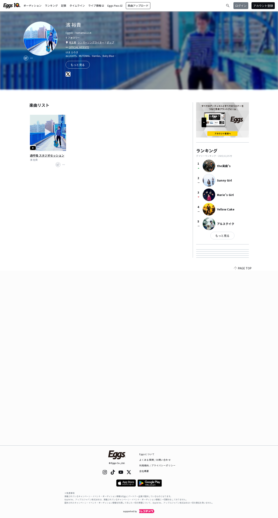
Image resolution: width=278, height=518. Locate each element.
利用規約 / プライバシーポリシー (157, 465)
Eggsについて (147, 454)
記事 (63, 5)
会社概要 (144, 471)
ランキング (51, 5)
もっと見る (222, 236)
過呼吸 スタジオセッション (47, 155)
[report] (31, 58)
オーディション (32, 5)
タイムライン (77, 5)
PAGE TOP (243, 443)
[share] (25, 58)
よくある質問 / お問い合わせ (155, 459)
